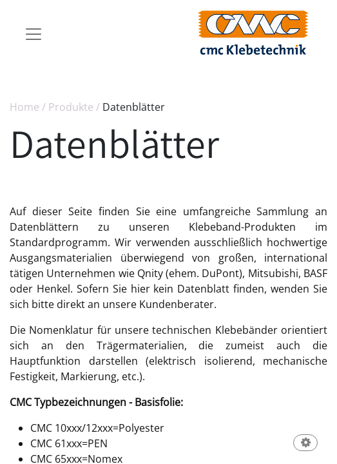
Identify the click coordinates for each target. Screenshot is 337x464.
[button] (305, 444)
